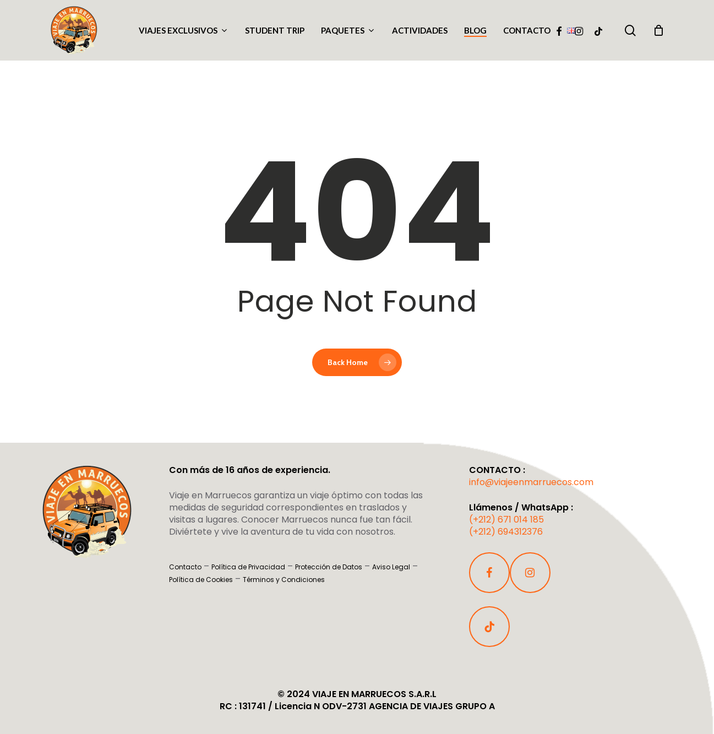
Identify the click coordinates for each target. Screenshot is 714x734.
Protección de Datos (328, 567)
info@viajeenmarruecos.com (531, 482)
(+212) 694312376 (506, 531)
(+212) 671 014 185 (506, 519)
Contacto (185, 567)
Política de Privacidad (248, 567)
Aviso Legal (391, 567)
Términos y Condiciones (284, 579)
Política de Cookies (201, 579)
